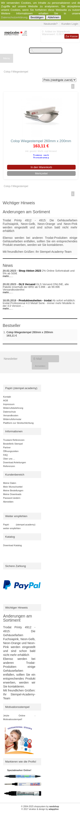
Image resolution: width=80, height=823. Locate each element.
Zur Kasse (71, 36)
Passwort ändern (11, 498)
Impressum (9, 404)
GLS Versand (27, 284)
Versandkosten (10, 415)
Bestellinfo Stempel (13, 443)
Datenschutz (9, 411)
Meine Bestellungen (13, 490)
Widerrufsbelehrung (13, 408)
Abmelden (8, 501)
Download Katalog (12, 545)
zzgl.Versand (50, 151)
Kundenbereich (14, 474)
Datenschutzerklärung (14, 17)
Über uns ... (9, 458)
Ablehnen (53, 17)
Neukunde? (51, 23)
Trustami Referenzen (14, 440)
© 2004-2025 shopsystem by (40, 806)
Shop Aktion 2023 (30, 270)
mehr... (7, 276)
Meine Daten (9, 483)
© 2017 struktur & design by (40, 809)
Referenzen (9, 466)
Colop (7, 71)
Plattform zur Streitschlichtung (18, 423)
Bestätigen (37, 17)
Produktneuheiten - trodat (35, 300)
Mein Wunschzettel (12, 486)
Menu (6, 58)
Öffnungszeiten (10, 451)
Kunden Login (70, 23)
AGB (5, 400)
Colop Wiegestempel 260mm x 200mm (41, 141)
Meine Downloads (12, 494)
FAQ (5, 455)
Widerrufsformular (12, 419)
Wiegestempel (20, 71)
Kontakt (7, 396)
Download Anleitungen (14, 462)
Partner (7, 447)
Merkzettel (41, 173)
